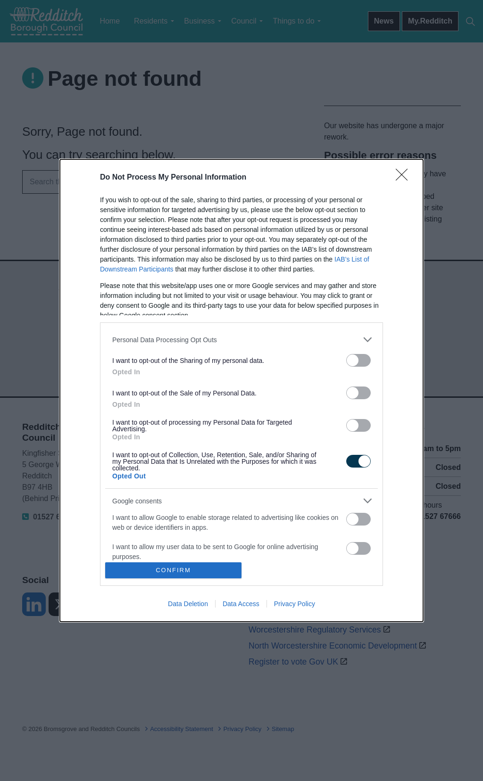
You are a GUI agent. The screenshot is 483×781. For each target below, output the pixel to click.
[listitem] (241, 340)
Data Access (241, 604)
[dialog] (241, 390)
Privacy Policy (294, 604)
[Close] (405, 178)
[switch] (358, 360)
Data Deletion (188, 604)
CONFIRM (173, 570)
